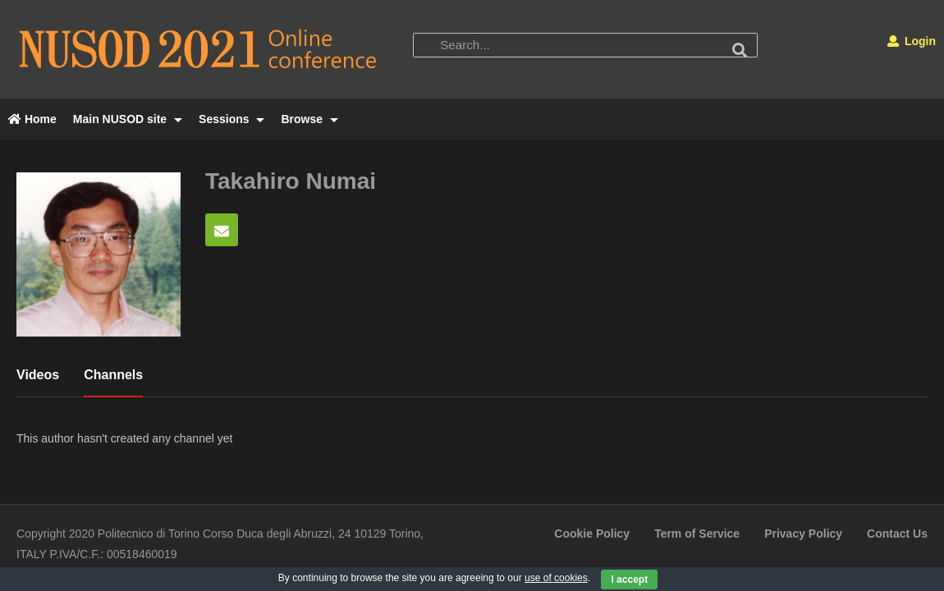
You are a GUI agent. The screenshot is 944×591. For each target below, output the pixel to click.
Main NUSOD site (127, 119)
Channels (113, 375)
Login (911, 41)
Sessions (231, 119)
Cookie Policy (592, 533)
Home (32, 119)
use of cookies (556, 578)
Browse (309, 119)
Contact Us (897, 533)
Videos (37, 375)
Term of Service (697, 533)
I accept (629, 579)
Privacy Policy (803, 533)
